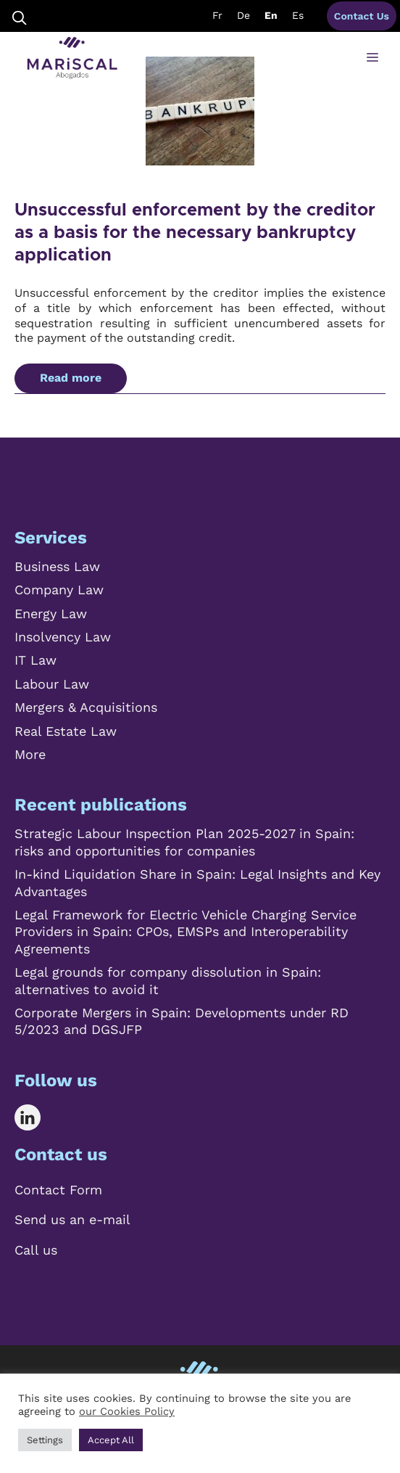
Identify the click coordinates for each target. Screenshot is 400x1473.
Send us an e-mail (72, 1219)
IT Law (35, 660)
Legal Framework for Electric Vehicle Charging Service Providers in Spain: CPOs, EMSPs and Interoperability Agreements (185, 931)
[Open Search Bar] (20, 16)
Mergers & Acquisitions (85, 707)
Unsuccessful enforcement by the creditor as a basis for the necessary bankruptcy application (194, 233)
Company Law (59, 589)
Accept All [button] (111, 1440)
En (271, 15)
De (243, 15)
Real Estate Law (65, 731)
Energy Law (50, 613)
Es (298, 15)
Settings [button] (45, 1440)
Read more (70, 378)
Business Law (57, 566)
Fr (217, 15)
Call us (35, 1249)
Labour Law (51, 684)
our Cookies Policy (127, 1411)
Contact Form (58, 1189)
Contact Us (361, 16)
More (30, 754)
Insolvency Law (62, 636)
